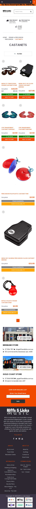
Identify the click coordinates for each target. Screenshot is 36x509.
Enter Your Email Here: (18, 393)
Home (5, 37)
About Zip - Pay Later (10, 491)
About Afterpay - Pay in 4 (10, 487)
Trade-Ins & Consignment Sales (10, 478)
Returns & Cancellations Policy (10, 471)
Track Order (10, 452)
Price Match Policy (10, 474)
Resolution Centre (10, 454)
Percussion (9, 39)
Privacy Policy (10, 481)
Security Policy (10, 484)
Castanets (19, 39)
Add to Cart (9, 97)
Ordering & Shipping (10, 467)
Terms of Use (10, 465)
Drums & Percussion (16, 37)
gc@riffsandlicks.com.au (23, 378)
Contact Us (25, 454)
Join (18, 401)
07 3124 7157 (8, 349)
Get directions (24, 338)
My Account (10, 449)
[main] (18, 190)
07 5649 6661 (8, 378)
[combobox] (21, 11)
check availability (18, 204)
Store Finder (25, 457)
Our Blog (25, 452)
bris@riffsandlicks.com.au (23, 349)
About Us (25, 449)
